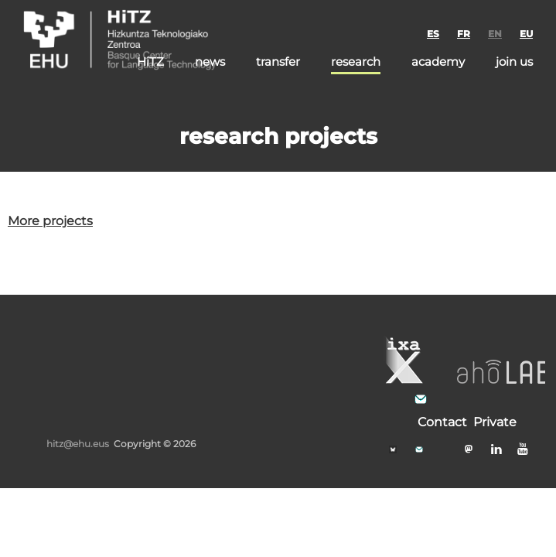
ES (433, 33)
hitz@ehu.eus (77, 443)
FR (463, 33)
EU (526, 33)
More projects (50, 221)
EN (495, 33)
